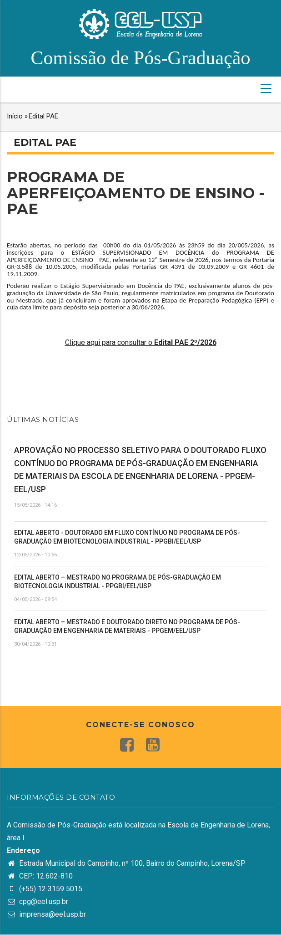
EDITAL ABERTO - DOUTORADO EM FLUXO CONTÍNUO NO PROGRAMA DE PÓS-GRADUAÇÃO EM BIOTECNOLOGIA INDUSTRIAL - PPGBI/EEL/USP (127, 537)
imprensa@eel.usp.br (46, 914)
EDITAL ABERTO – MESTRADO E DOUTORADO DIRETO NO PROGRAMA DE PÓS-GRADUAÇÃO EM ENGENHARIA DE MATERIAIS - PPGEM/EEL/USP (127, 626)
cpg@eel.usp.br (37, 901)
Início (15, 116)
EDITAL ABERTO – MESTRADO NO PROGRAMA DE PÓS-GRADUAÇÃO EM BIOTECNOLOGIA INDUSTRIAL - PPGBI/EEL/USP (117, 582)
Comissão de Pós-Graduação (141, 57)
